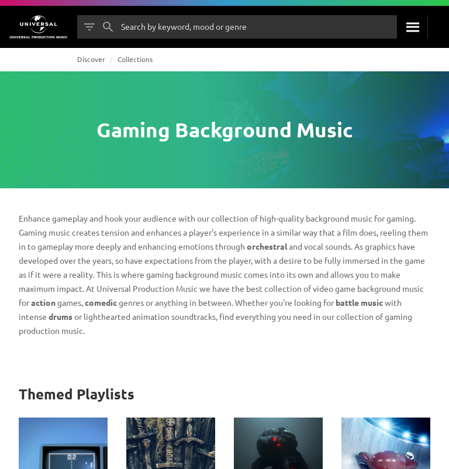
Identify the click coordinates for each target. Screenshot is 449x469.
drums (60, 316)
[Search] (412, 27)
